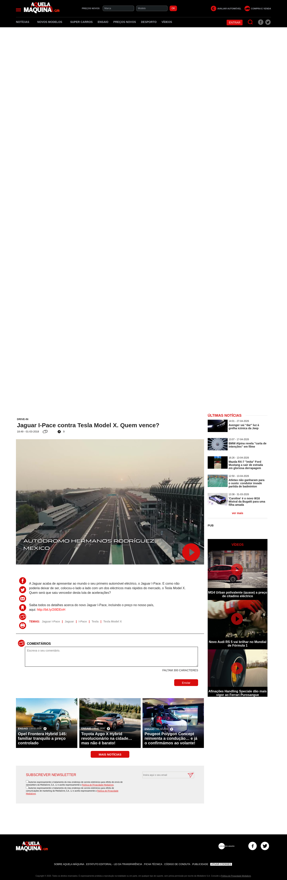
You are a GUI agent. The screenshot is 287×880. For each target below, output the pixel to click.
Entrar (234, 22)
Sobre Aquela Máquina (69, 864)
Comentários (39, 643)
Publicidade (200, 864)
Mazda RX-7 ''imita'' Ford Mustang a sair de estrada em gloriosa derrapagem (246, 465)
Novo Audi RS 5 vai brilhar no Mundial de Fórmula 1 (237, 643)
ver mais (237, 513)
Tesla (95, 621)
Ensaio (103, 22)
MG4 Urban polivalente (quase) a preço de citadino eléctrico (237, 594)
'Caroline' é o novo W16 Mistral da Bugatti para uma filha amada (247, 501)
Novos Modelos (51, 22)
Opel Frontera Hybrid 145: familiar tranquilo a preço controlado (42, 738)
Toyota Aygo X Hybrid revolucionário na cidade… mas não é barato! (106, 738)
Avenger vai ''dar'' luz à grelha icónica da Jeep (244, 426)
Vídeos (167, 22)
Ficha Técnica (153, 864)
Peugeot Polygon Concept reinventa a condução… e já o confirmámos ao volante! (170, 738)
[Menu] (18, 9)
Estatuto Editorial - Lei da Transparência (114, 864)
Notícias (24, 22)
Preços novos (124, 22)
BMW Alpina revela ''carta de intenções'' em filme (247, 445)
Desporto (148, 22)
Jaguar (69, 621)
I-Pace (83, 621)
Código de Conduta (177, 864)
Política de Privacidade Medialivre (98, 784)
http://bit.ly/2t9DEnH (51, 609)
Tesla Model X (112, 621)
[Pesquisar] (250, 22)
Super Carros (81, 22)
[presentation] (164, 788)
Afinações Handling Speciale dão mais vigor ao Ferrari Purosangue (237, 693)
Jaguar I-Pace (51, 621)
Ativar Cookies (221, 864)
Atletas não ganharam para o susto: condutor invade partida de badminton (246, 483)
